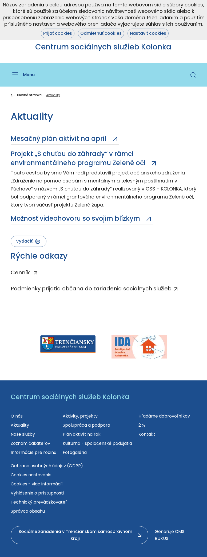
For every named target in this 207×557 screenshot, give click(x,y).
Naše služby (23, 434)
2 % (141, 425)
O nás (17, 416)
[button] (193, 75)
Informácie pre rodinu (33, 452)
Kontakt (146, 434)
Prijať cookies (57, 33)
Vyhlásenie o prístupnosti (37, 493)
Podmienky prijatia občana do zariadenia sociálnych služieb (91, 288)
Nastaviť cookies (148, 33)
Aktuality (20, 425)
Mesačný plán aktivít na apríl (59, 138)
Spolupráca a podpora (86, 425)
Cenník (21, 272)
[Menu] (23, 75)
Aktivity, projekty (80, 416)
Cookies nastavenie (31, 475)
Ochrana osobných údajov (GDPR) (47, 466)
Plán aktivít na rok (82, 434)
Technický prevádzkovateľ (39, 502)
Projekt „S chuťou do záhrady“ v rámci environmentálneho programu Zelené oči (79, 158)
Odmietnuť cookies (101, 33)
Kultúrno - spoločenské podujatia (97, 443)
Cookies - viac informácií (37, 484)
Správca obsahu (28, 511)
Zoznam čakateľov (30, 443)
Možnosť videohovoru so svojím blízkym (76, 218)
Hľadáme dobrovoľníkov (164, 416)
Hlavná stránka (29, 95)
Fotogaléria (75, 452)
